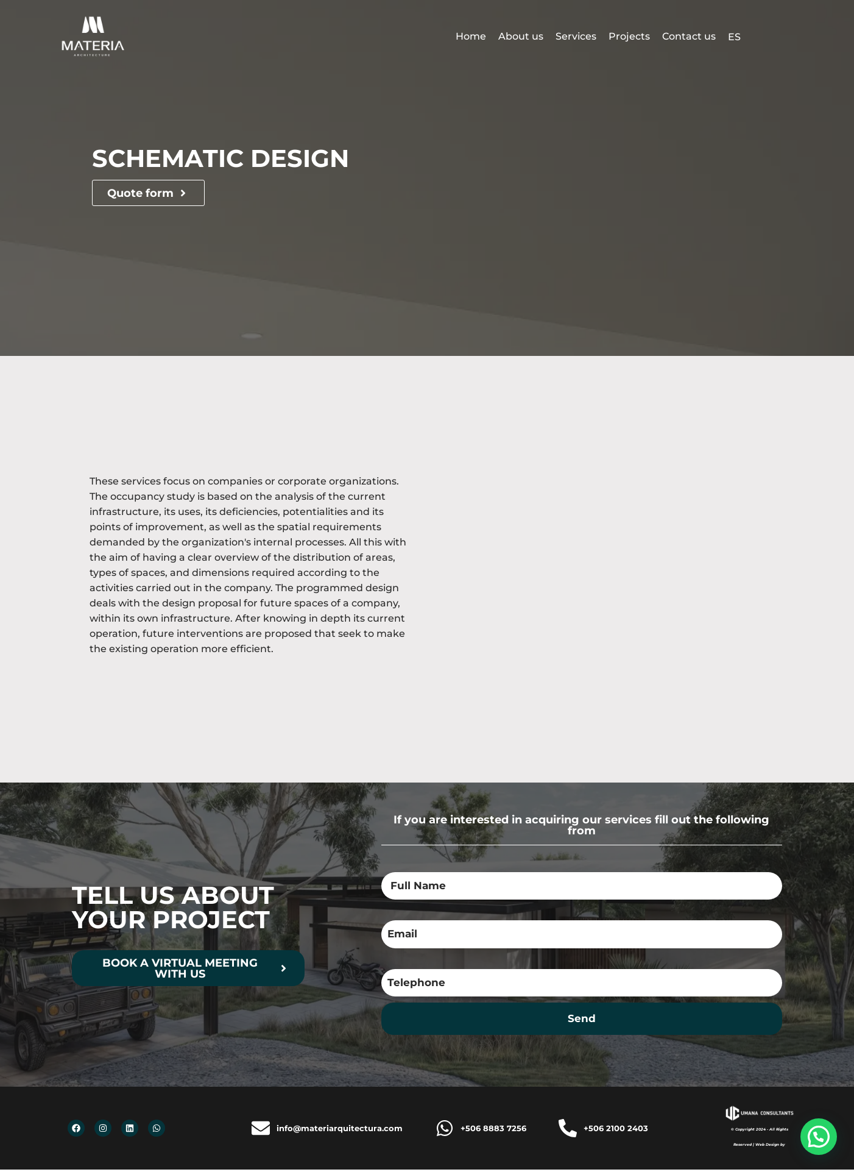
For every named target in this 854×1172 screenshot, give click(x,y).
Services (576, 36)
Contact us (689, 36)
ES (734, 37)
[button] (818, 1136)
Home (471, 36)
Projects (629, 36)
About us (520, 36)
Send (582, 1020)
